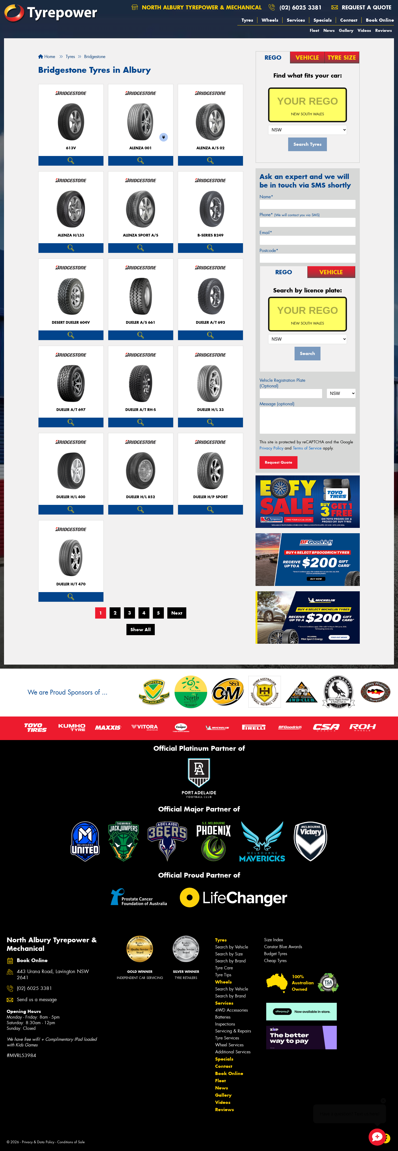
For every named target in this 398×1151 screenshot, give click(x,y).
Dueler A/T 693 (210, 322)
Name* (266, 197)
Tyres (247, 20)
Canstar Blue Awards (283, 947)
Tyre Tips (223, 975)
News (329, 30)
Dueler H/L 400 (70, 497)
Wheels (270, 20)
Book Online (380, 20)
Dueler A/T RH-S (140, 409)
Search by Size (229, 954)
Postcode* (269, 250)
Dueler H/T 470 (71, 584)
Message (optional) (277, 404)
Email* (266, 232)
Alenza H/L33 (71, 235)
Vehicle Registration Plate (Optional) (282, 383)
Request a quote (361, 7)
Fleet (314, 30)
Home (46, 56)
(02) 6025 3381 (301, 7)
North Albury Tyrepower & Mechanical (196, 7)
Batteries (222, 1017)
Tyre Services (227, 1038)
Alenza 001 (140, 148)
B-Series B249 (210, 235)
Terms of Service (307, 448)
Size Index (273, 940)
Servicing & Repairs (233, 1031)
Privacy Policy (271, 448)
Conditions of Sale (71, 1142)
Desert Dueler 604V (71, 322)
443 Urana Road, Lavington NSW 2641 (53, 975)
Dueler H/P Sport (210, 497)
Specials (323, 20)
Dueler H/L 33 (210, 409)
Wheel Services (229, 1045)
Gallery (346, 30)
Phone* (290, 215)
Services (296, 20)
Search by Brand (230, 961)
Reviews (383, 30)
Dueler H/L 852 (140, 497)
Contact (348, 20)
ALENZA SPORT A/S (140, 235)
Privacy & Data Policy (38, 1142)
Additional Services (232, 1052)
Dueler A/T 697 (71, 409)
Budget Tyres (275, 953)
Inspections (225, 1024)
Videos (364, 30)
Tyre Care (224, 968)
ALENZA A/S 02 (210, 148)
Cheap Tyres (275, 960)
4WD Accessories (231, 1010)
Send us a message (37, 1000)
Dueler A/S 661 (140, 322)
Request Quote (278, 462)
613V (71, 148)
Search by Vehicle (231, 947)
